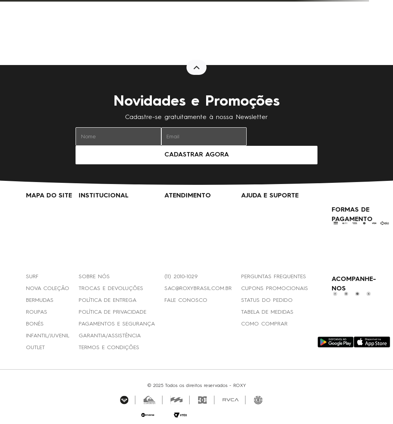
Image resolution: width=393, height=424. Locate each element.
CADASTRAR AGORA (196, 155)
